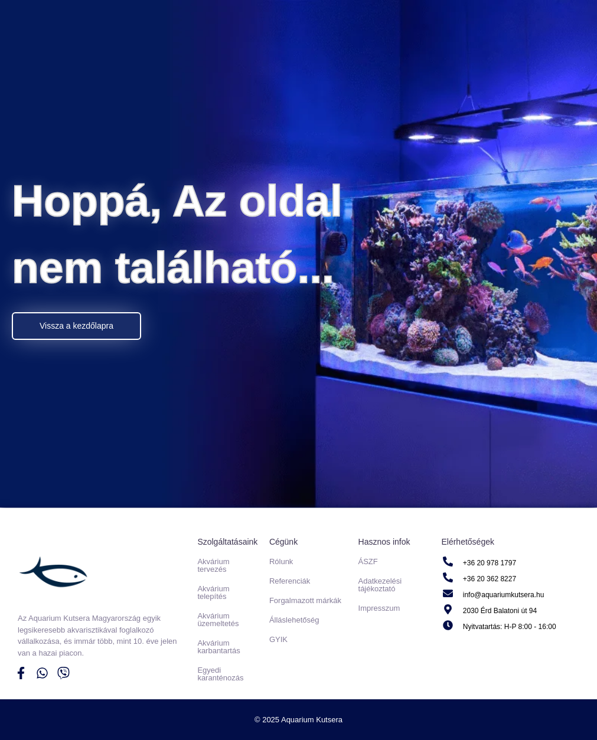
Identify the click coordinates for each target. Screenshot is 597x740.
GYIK (278, 639)
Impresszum (379, 608)
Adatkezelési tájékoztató (380, 585)
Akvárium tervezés (213, 565)
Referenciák (289, 581)
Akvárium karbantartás (218, 647)
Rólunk (281, 561)
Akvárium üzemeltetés (218, 619)
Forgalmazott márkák (305, 600)
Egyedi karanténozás (220, 674)
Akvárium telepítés (213, 592)
